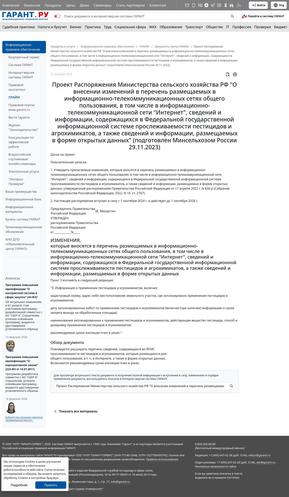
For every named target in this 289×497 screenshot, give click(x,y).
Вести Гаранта (19, 117)
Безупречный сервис (24, 57)
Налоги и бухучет (52, 27)
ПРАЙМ (14, 97)
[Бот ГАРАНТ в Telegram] (219, 5)
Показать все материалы (75, 411)
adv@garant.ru (265, 462)
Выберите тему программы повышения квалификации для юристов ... (24, 419)
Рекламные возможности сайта (215, 466)
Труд (107, 27)
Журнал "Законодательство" (23, 127)
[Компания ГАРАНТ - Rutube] (232, 5)
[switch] (57, 16)
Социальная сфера (130, 27)
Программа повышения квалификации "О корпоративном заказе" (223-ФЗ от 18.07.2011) (21, 363)
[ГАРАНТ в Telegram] (212, 5)
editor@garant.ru (259, 455)
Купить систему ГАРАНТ (22, 219)
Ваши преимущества (21, 191)
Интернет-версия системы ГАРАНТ (21, 74)
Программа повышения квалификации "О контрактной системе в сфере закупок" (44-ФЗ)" (21, 291)
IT (227, 27)
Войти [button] (258, 5)
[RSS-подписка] (238, 5)
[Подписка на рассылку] (187, 5)
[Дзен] (206, 5)
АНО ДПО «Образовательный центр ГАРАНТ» (19, 244)
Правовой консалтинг (16, 87)
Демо (84, 5)
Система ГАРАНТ (20, 65)
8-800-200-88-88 (205, 444)
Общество (214, 27)
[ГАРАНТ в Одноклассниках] (225, 5)
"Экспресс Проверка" (16, 181)
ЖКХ (153, 27)
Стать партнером (130, 5)
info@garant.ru (120, 481)
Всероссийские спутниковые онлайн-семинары (22, 159)
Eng (278, 5)
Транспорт (194, 27)
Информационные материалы (19, 209)
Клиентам (157, 5)
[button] (263, 16)
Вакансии (32, 5)
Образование (171, 27)
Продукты (53, 5)
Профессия (241, 27)
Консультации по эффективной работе (21, 142)
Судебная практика (18, 27)
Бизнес (76, 27)
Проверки (262, 27)
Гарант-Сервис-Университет (84, 489)
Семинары (102, 5)
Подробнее (19, 485)
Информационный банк (23, 199)
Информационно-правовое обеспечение (22, 47)
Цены (70, 5)
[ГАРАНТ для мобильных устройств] (193, 5)
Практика (93, 27)
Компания (10, 5)
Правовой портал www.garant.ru (21, 107)
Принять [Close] (50, 485)
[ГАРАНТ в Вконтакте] (200, 5)
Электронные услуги (23, 171)
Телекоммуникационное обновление (23, 229)
